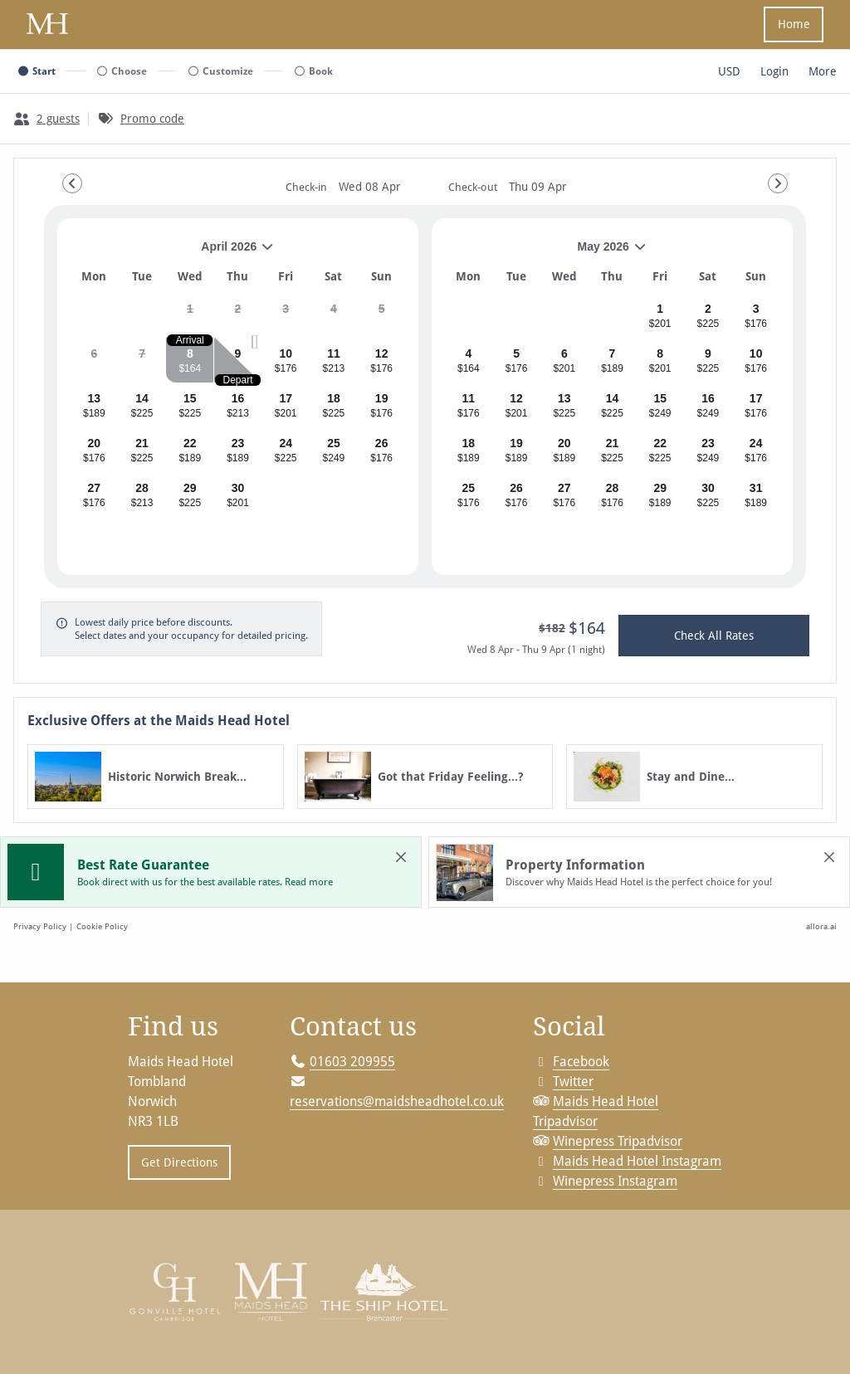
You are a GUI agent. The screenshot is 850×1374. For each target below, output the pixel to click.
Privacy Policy (39, 926)
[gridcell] (189, 315)
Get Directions (172, 1163)
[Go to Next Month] (778, 183)
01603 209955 (352, 1057)
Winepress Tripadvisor (617, 1136)
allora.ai (821, 926)
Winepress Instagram (615, 1176)
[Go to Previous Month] (72, 183)
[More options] (822, 71)
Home (794, 24)
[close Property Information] (829, 857)
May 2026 (546, 253)
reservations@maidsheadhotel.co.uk (397, 1096)
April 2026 (173, 253)
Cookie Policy (102, 926)
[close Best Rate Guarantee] (401, 857)
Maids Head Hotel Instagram (637, 1156)
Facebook (581, 1057)
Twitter (573, 1076)
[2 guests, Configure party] (46, 118)
